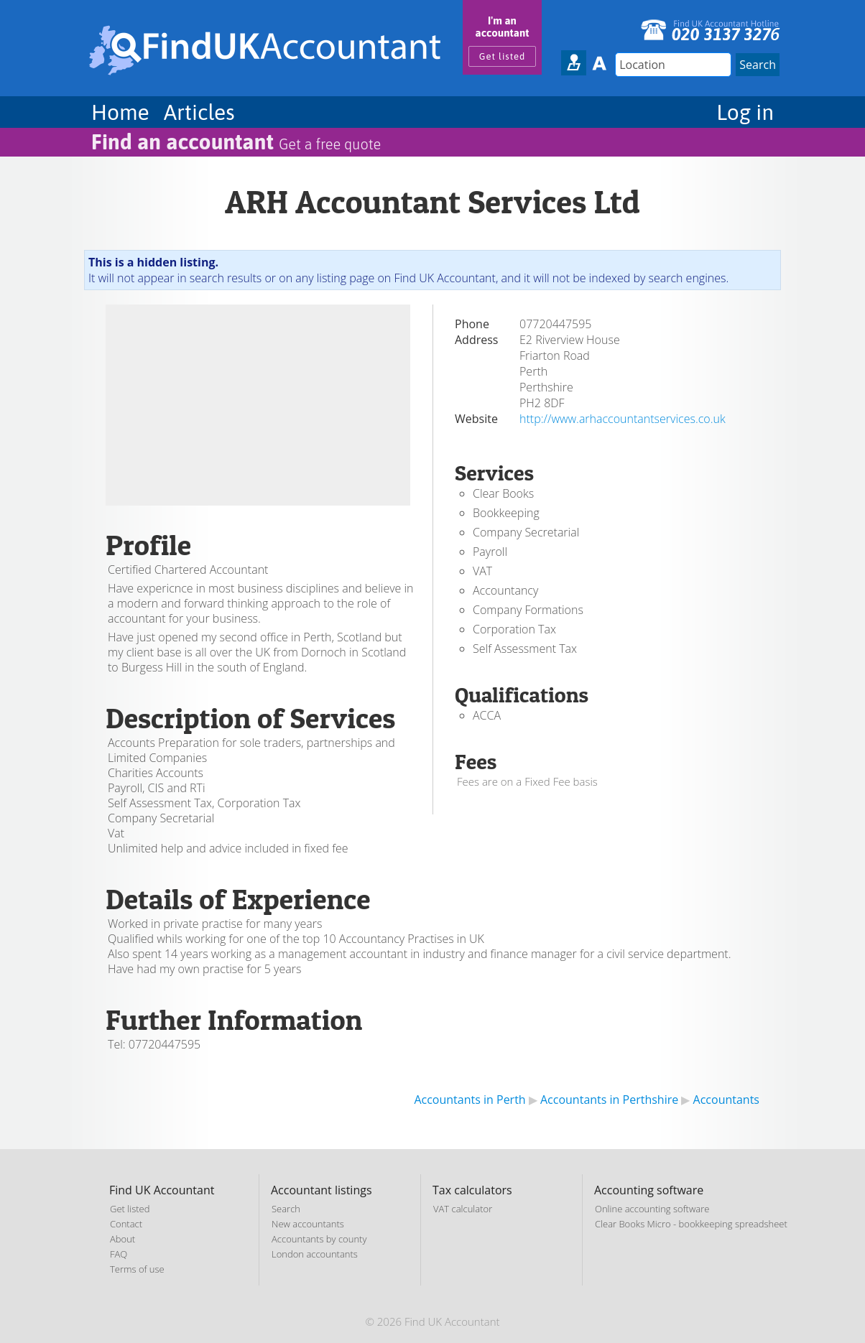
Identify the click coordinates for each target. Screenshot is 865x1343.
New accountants (308, 1223)
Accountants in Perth (469, 1099)
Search (286, 1208)
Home (120, 112)
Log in (745, 112)
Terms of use (137, 1269)
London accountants (315, 1253)
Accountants (726, 1099)
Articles (199, 112)
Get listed (502, 56)
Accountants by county (319, 1238)
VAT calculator (462, 1208)
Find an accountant (236, 141)
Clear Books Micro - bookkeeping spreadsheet (691, 1223)
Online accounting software (652, 1208)
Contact (126, 1223)
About (122, 1238)
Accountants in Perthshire (609, 1099)
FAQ (118, 1253)
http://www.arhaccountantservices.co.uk (622, 419)
